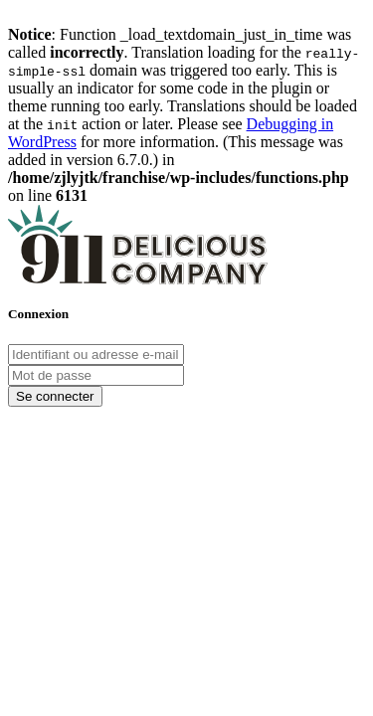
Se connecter (55, 396)
